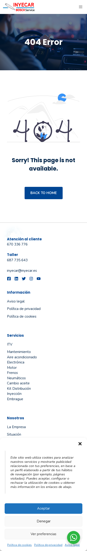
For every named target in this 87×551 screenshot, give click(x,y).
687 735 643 (17, 260)
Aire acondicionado (22, 357)
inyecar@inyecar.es (22, 270)
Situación (14, 434)
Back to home (43, 193)
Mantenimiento (19, 351)
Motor (12, 367)
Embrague (15, 399)
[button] (80, 443)
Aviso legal (72, 545)
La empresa (16, 427)
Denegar (44, 521)
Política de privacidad (48, 545)
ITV (9, 344)
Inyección (14, 393)
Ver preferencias (43, 534)
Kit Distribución (19, 388)
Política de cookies (19, 545)
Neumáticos (16, 378)
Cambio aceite (18, 383)
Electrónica (15, 362)
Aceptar (43, 508)
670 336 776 (17, 244)
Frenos (12, 372)
